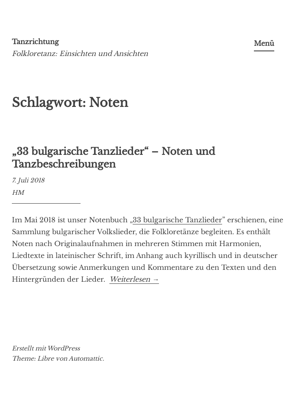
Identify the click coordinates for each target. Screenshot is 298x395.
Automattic (86, 358)
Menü (264, 43)
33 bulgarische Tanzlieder (177, 220)
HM (18, 192)
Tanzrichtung (35, 41)
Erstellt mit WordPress (46, 348)
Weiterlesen (134, 279)
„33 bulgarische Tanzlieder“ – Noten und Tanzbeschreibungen (113, 158)
